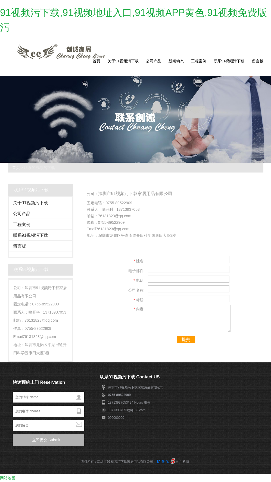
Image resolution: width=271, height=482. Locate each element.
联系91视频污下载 (229, 61)
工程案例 (198, 61)
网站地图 (7, 478)
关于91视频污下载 (123, 61)
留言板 (257, 61)
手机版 (184, 462)
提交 (186, 339)
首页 (96, 61)
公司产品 (153, 61)
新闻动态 (176, 61)
